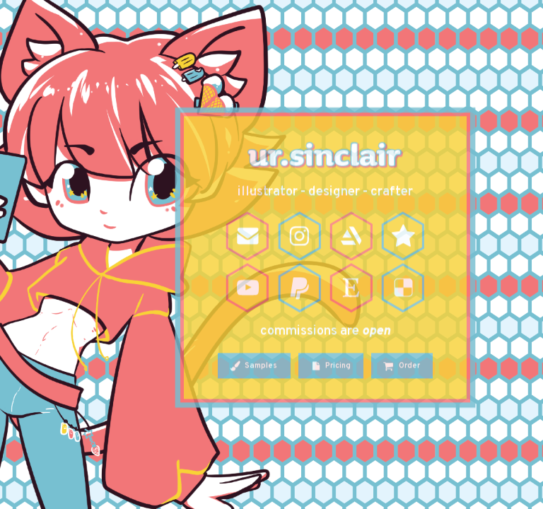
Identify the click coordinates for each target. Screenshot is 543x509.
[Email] (247, 237)
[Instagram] (300, 237)
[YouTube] (247, 289)
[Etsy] (351, 289)
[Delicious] (403, 289)
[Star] (403, 237)
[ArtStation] (351, 237)
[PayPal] (300, 289)
